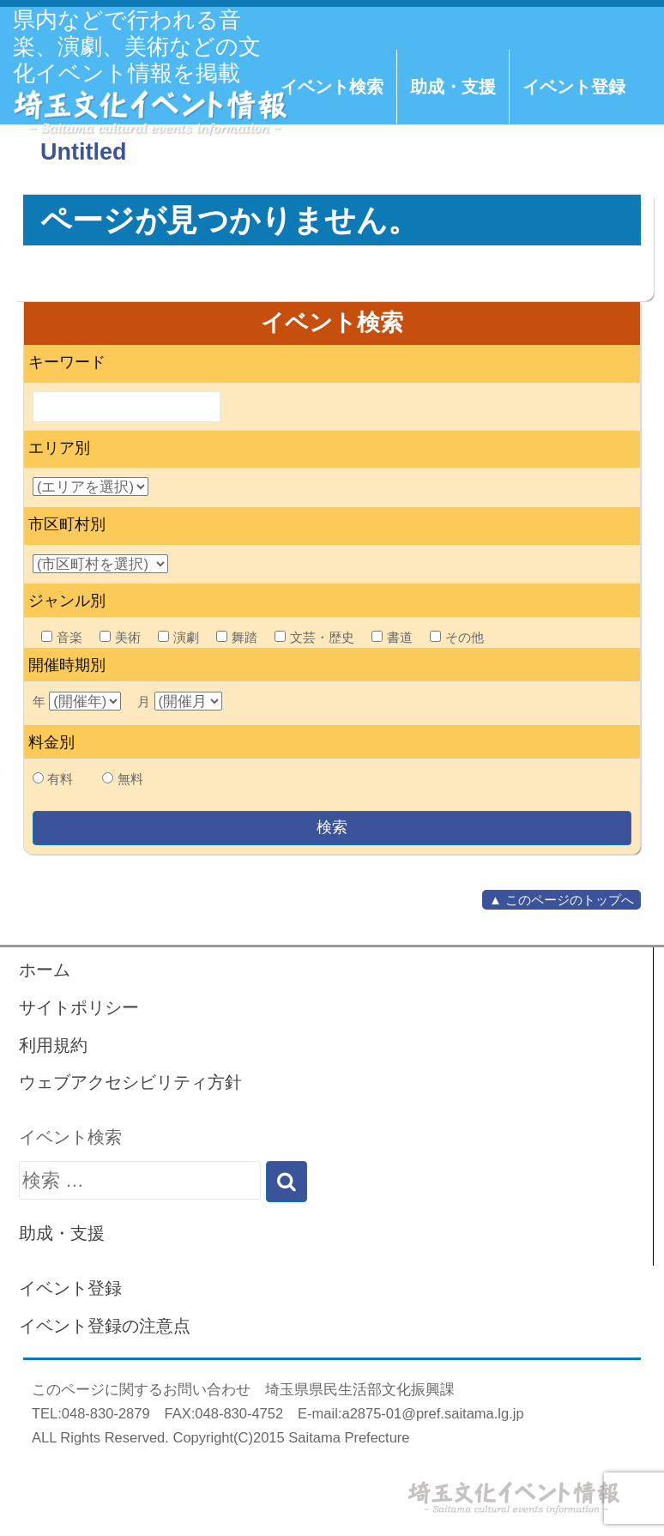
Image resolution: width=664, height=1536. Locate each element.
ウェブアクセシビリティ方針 (130, 1082)
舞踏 (236, 637)
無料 (130, 778)
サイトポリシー (79, 1007)
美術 (120, 637)
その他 (457, 637)
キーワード (67, 362)
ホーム (44, 969)
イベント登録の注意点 (104, 1325)
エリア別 (59, 448)
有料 (60, 778)
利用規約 (53, 1045)
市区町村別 (67, 524)
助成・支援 (453, 86)
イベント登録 (573, 86)
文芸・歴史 (314, 637)
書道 (392, 637)
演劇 (178, 637)
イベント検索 (332, 86)
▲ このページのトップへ (561, 899)
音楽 (61, 637)
